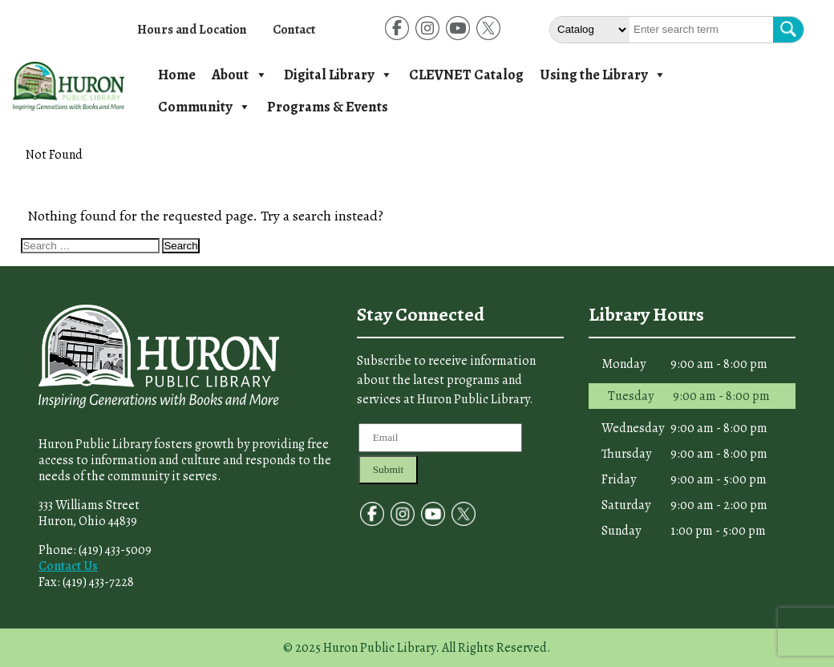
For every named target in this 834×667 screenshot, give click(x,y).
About (240, 75)
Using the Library (603, 75)
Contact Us (68, 566)
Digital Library (338, 75)
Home (177, 74)
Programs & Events (327, 106)
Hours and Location (192, 29)
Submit (388, 469)
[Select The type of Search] (590, 29)
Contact (294, 29)
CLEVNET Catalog (466, 74)
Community (204, 107)
